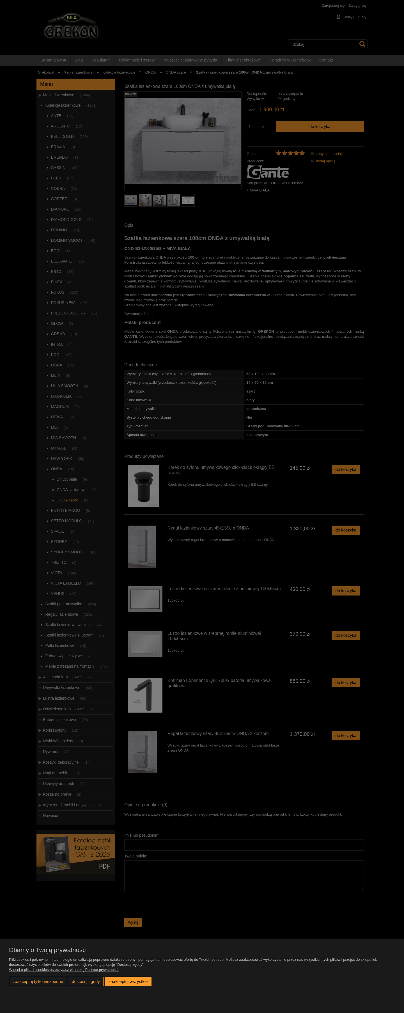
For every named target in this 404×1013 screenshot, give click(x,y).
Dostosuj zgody (86, 981)
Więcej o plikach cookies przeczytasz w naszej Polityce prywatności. (64, 970)
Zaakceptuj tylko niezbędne (38, 981)
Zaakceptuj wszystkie (128, 981)
